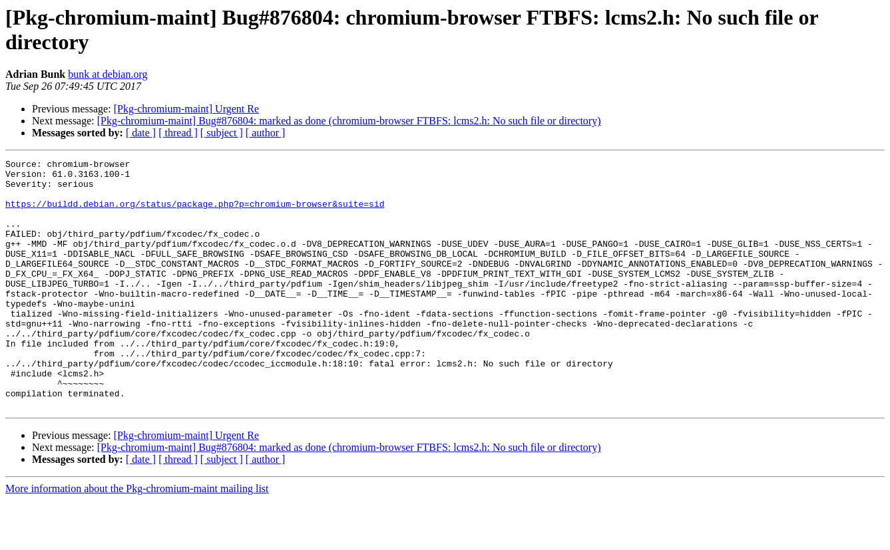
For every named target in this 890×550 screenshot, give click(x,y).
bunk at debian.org (107, 74)
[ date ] (141, 132)
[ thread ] (178, 132)
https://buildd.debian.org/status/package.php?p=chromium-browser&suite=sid (194, 213)
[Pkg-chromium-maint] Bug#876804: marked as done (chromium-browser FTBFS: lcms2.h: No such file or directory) (349, 120)
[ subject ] (221, 132)
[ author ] (266, 132)
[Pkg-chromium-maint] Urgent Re (186, 108)
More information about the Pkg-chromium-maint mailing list (137, 538)
